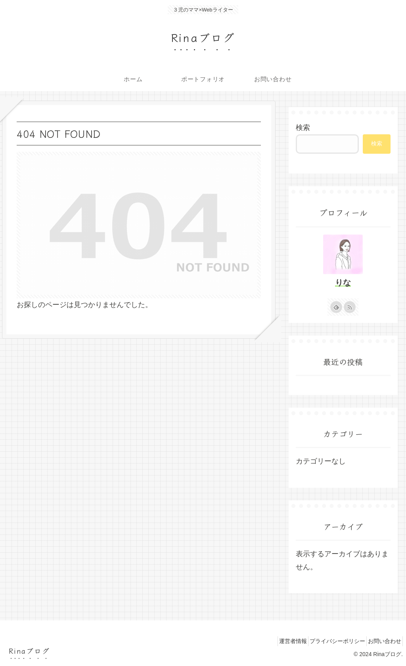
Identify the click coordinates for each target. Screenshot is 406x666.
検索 (303, 128)
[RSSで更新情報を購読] (350, 307)
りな (343, 282)
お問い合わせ (381, 641)
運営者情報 (279, 641)
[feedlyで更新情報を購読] (336, 307)
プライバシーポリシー (329, 641)
